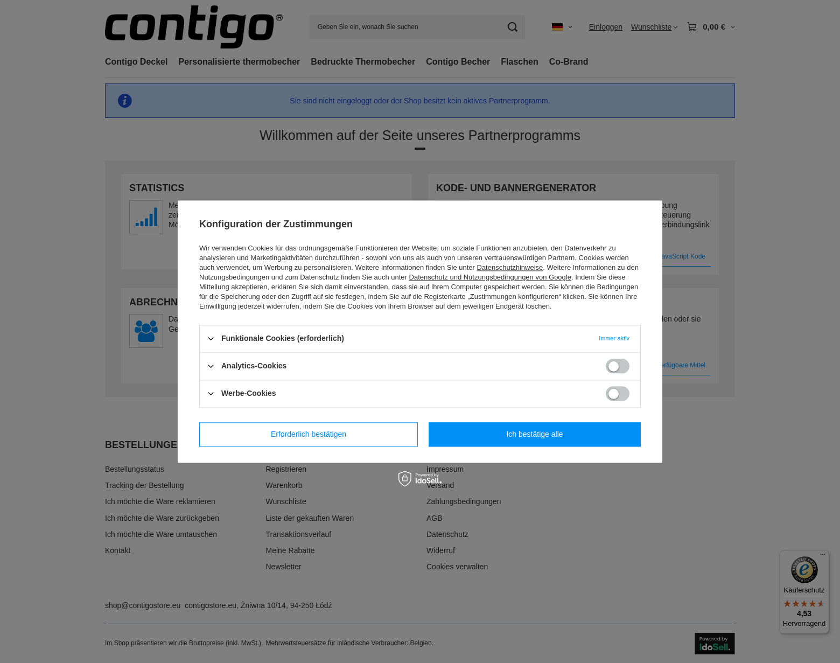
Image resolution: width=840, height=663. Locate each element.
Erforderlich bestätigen (308, 434)
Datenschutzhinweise (510, 267)
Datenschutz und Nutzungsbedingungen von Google (490, 277)
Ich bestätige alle (534, 434)
